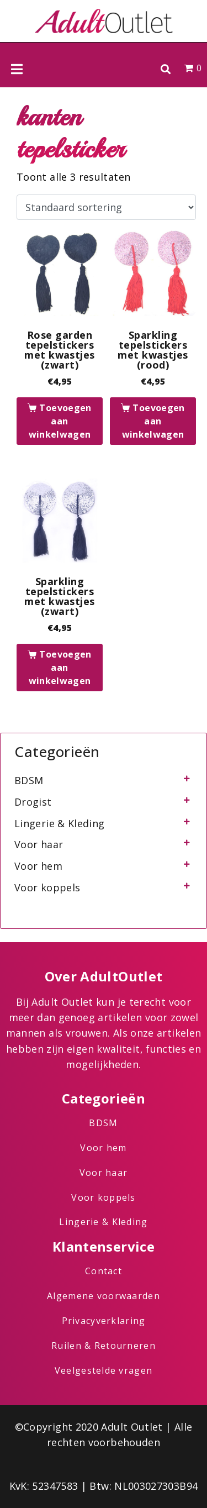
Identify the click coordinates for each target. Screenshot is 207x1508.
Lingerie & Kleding (59, 823)
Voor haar (38, 844)
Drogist (33, 801)
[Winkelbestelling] (106, 207)
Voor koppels (47, 887)
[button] (165, 69)
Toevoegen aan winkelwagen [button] (60, 421)
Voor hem (38, 866)
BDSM (28, 780)
